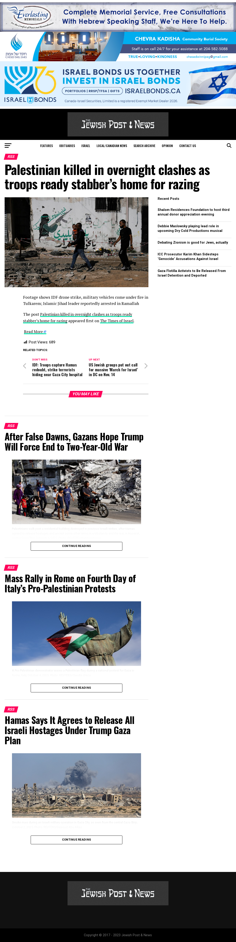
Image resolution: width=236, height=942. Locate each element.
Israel (85, 145)
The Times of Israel (120, 320)
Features (46, 145)
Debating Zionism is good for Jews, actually (193, 243)
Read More (34, 331)
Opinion (167, 145)
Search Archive (144, 145)
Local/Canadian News (112, 145)
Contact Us (187, 145)
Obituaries (67, 145)
